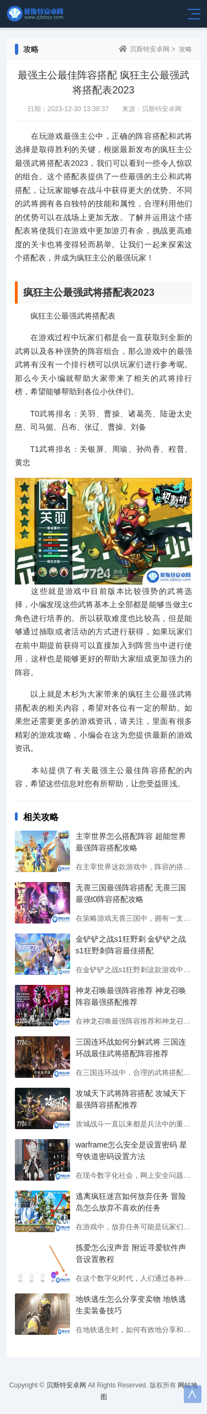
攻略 (185, 49)
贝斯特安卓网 (149, 49)
